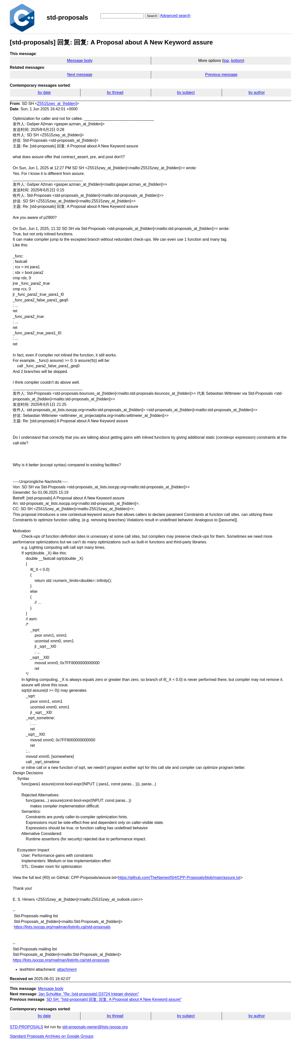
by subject (186, 92)
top (226, 60)
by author (257, 92)
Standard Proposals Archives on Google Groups (51, 1036)
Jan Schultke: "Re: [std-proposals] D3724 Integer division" (89, 994)
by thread (115, 92)
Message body (79, 60)
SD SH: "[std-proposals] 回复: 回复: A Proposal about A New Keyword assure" (114, 999)
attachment (67, 969)
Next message (79, 74)
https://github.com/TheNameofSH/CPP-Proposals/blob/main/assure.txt (179, 877)
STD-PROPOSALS (26, 1027)
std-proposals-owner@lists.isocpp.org (95, 1027)
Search (152, 16)
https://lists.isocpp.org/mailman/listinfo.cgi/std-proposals (62, 927)
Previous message (221, 74)
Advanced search (175, 16)
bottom (237, 60)
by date (44, 92)
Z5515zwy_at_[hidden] (57, 103)
